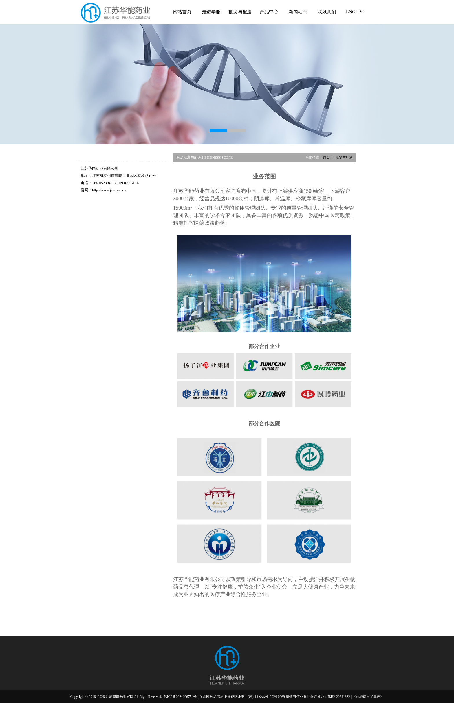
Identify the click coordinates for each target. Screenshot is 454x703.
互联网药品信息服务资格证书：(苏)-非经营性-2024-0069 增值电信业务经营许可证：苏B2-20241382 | (275, 697)
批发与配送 (240, 11)
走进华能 (211, 11)
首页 (326, 158)
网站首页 (182, 11)
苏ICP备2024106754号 (180, 697)
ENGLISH (356, 11)
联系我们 (327, 11)
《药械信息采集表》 (368, 697)
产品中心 (269, 11)
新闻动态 (298, 11)
